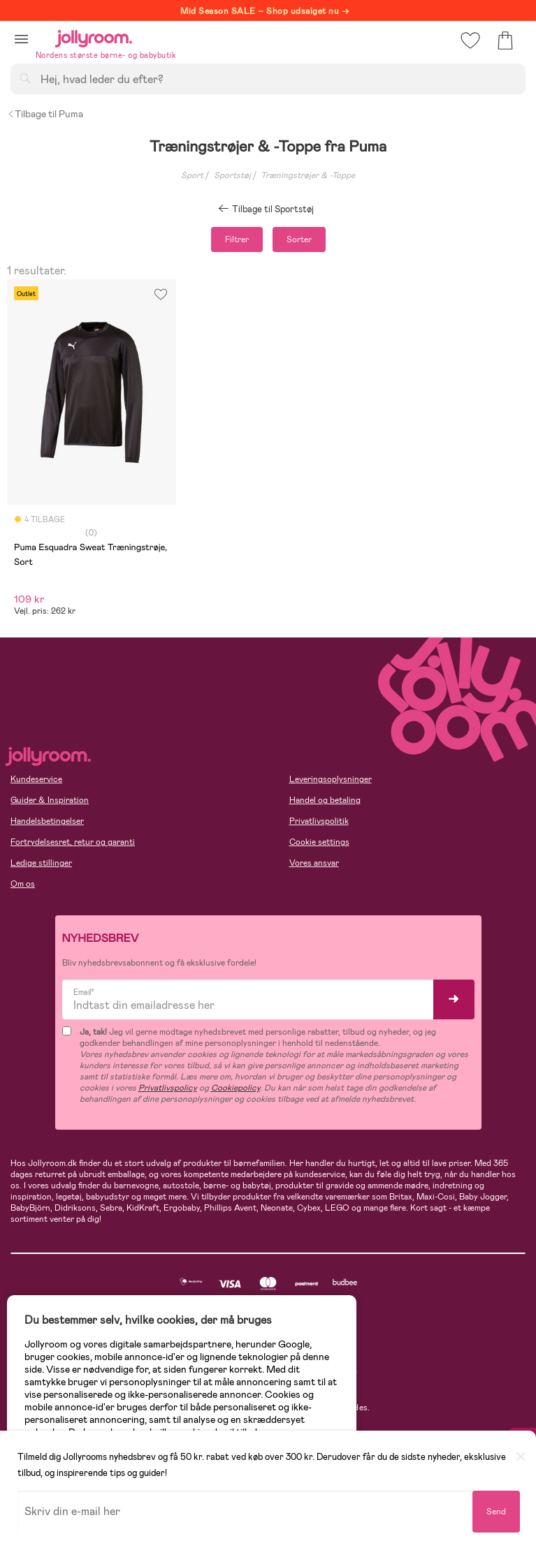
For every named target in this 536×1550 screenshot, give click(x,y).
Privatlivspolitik (319, 821)
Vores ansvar (314, 863)
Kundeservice (36, 779)
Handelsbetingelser (47, 821)
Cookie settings (319, 842)
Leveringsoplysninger (330, 779)
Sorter (299, 239)
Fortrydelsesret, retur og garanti (72, 842)
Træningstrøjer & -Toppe (308, 175)
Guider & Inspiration (49, 800)
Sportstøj (232, 175)
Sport (192, 175)
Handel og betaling (325, 800)
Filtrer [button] (237, 239)
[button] (21, 39)
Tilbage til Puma (45, 114)
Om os (22, 884)
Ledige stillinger (41, 863)
